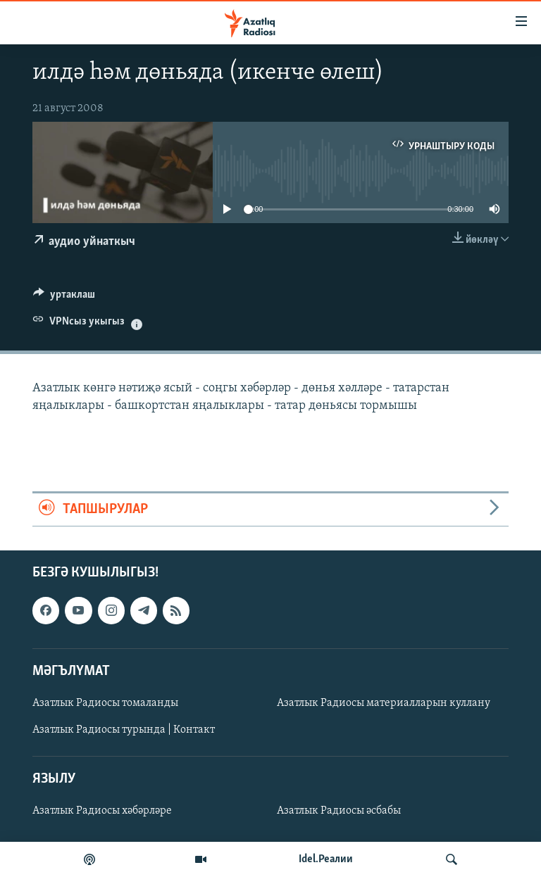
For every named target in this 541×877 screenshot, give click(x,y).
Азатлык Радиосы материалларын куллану (383, 703)
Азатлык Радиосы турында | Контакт (123, 730)
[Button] (64, 297)
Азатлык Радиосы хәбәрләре (102, 810)
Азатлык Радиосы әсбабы (339, 810)
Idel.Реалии (326, 859)
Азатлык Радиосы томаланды (105, 703)
